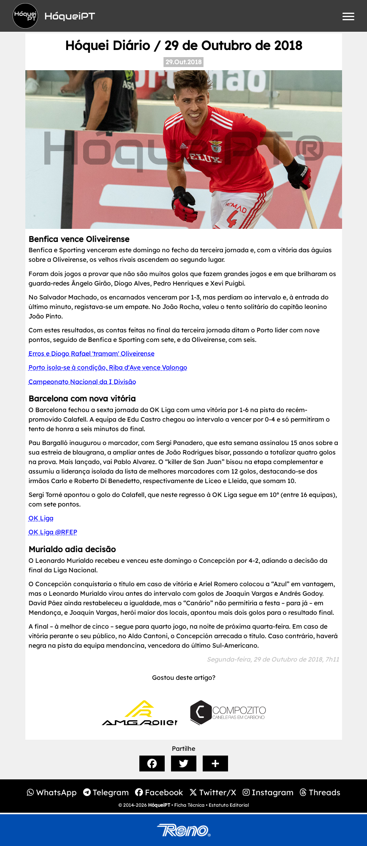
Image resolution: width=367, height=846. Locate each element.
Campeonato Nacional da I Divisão (82, 382)
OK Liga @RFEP (53, 532)
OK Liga (41, 518)
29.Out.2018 (183, 62)
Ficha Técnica (189, 805)
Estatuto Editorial (229, 805)
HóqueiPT (159, 805)
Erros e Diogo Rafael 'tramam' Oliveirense (91, 353)
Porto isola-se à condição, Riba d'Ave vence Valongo (108, 367)
